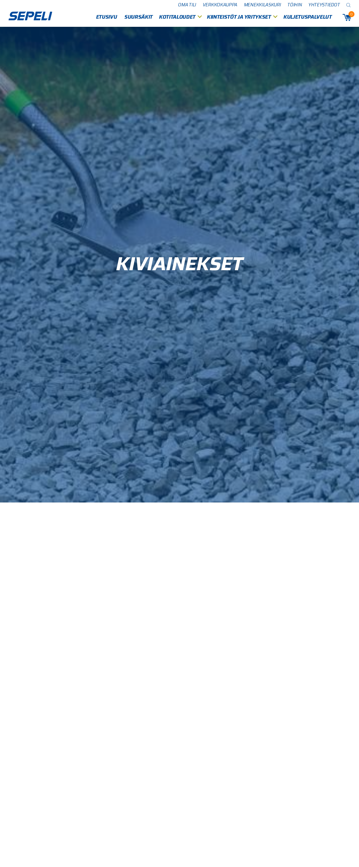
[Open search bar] (348, 4)
